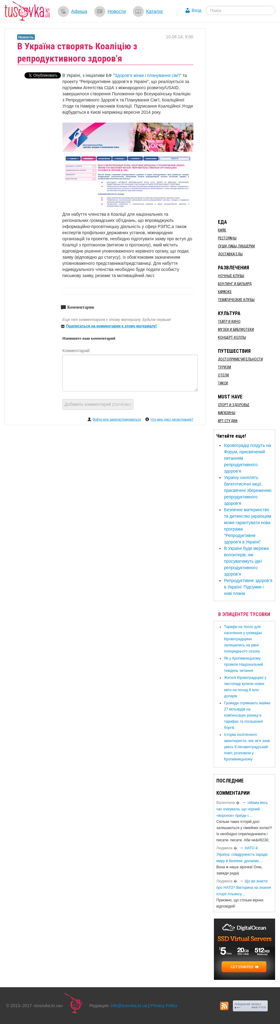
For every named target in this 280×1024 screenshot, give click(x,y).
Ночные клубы (231, 276)
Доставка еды (230, 254)
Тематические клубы (236, 300)
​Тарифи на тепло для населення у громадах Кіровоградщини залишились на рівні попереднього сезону (243, 639)
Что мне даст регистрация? (172, 419)
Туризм (224, 367)
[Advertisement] (246, 120)
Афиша (79, 11)
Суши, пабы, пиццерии (236, 246)
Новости (116, 11)
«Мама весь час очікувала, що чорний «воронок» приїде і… (242, 809)
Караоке (225, 292)
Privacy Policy (164, 1005)
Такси (223, 383)
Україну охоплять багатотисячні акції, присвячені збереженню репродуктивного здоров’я (247, 490)
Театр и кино (229, 321)
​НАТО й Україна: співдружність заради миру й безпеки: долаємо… (242, 854)
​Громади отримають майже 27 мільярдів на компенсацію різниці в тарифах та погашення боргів (247, 715)
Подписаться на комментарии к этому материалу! (111, 326)
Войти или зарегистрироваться (117, 419)
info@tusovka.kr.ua (129, 1005)
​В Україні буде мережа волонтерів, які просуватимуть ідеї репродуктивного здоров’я (246, 561)
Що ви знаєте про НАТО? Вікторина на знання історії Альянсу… (243, 887)
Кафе (222, 230)
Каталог (154, 11)
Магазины (226, 413)
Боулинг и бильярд (235, 284)
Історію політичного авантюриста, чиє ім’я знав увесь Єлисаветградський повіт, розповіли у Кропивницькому (247, 747)
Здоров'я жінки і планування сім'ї (147, 75)
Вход (196, 10)
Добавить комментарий (98, 404)
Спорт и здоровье (233, 405)
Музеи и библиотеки (236, 329)
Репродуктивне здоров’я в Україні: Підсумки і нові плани (248, 587)
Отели (223, 375)
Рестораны (227, 238)
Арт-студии (227, 421)
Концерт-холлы (232, 337)
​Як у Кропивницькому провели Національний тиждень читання (243, 664)
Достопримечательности (240, 359)
